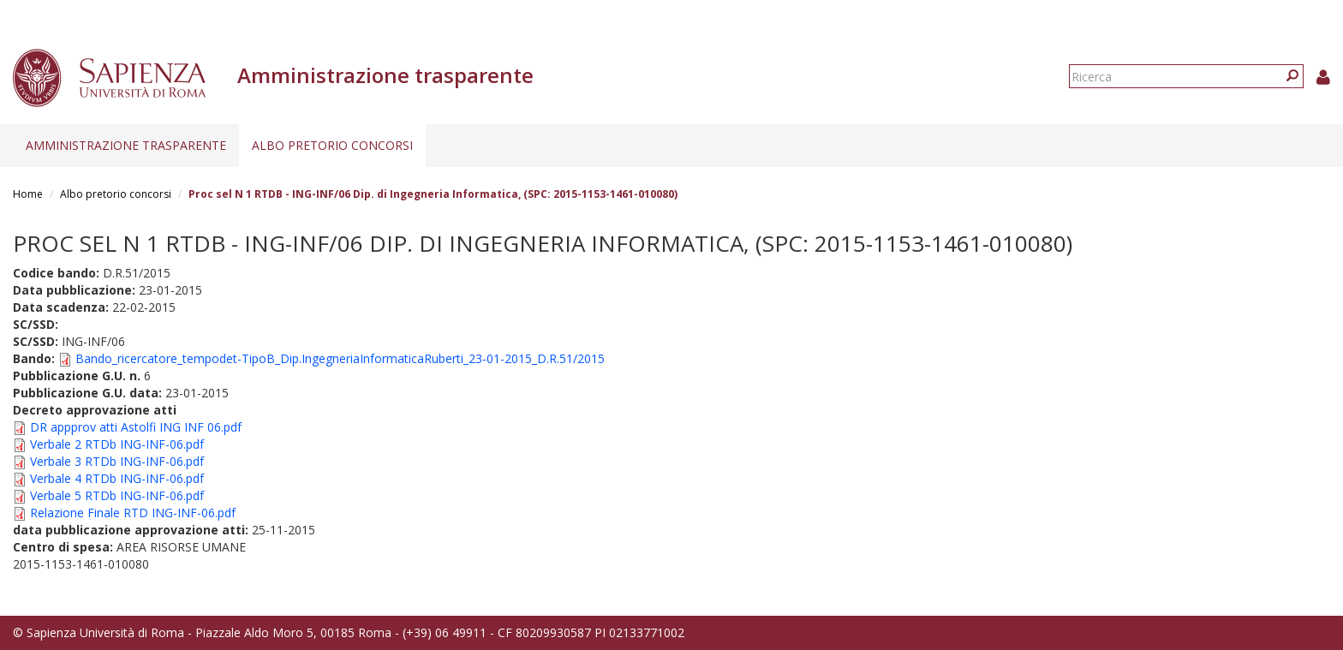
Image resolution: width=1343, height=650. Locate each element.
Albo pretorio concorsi (332, 145)
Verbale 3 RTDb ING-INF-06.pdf (117, 461)
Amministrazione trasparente (126, 145)
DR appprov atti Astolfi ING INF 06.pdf (136, 427)
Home (28, 194)
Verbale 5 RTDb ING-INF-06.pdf (117, 495)
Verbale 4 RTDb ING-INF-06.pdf (117, 478)
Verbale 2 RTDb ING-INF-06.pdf (117, 444)
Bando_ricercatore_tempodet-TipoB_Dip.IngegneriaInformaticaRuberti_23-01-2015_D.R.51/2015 (340, 358)
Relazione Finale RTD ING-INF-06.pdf (133, 512)
